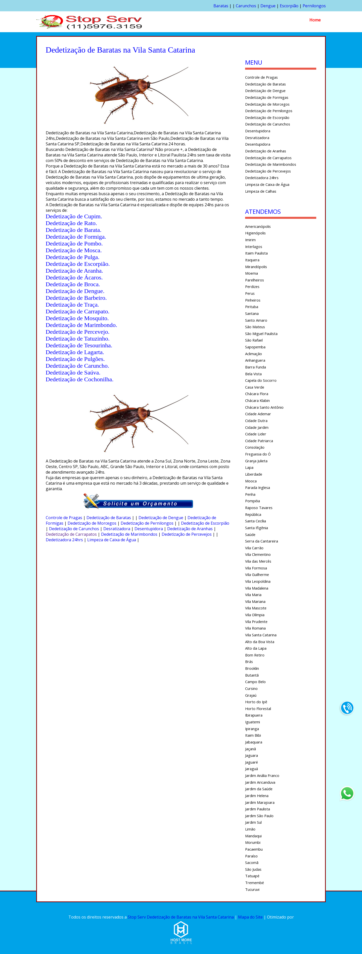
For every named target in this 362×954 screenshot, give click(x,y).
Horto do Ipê (256, 701)
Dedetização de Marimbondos (129, 534)
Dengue (268, 6)
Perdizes (252, 286)
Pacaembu (254, 849)
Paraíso (251, 855)
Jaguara (251, 755)
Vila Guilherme (257, 574)
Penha (250, 494)
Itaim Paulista (256, 253)
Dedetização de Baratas (108, 517)
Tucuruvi (252, 889)
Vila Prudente (256, 621)
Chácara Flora (256, 393)
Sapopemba (255, 346)
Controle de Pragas (64, 517)
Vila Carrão (254, 547)
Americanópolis (258, 226)
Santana (252, 313)
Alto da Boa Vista (259, 641)
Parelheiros (254, 279)
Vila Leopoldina (257, 581)
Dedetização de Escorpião (205, 523)
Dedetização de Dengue (161, 517)
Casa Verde (254, 387)
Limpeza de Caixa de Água (111, 540)
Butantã (252, 675)
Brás (249, 661)
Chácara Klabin (257, 400)
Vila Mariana (255, 601)
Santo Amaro (256, 320)
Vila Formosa (256, 567)
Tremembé (254, 882)
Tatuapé (252, 875)
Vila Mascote (255, 607)
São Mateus (255, 326)
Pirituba (251, 306)
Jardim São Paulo (259, 815)
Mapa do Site (250, 917)
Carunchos (246, 6)
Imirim (250, 239)
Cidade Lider (255, 433)
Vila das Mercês (258, 561)
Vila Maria (253, 594)
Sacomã (251, 862)
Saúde (250, 534)
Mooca (251, 480)
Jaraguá (251, 768)
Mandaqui (253, 835)
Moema (251, 273)
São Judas (253, 869)
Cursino (251, 688)
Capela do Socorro (261, 380)
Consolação (254, 447)
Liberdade (253, 474)
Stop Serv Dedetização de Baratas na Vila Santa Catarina (181, 917)
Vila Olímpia (254, 614)
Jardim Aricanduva (260, 782)
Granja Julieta (256, 460)
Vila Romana (255, 628)
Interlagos (253, 246)
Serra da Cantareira (261, 541)
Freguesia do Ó (258, 454)
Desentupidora (148, 528)
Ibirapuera (253, 715)
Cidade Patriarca (259, 440)
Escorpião (289, 6)
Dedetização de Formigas (266, 97)
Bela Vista (253, 373)
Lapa (249, 467)
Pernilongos (314, 6)
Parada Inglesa (257, 487)
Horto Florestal (258, 708)
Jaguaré (251, 762)
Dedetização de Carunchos (74, 528)
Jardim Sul (253, 822)
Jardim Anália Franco (262, 775)
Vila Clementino (258, 554)
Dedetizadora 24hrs (64, 540)
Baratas (220, 6)
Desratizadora (116, 528)
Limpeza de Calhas (260, 191)
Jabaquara (253, 741)
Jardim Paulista (257, 808)
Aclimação (253, 353)
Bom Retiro (254, 654)
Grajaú (250, 695)
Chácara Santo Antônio (264, 407)
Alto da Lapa (255, 648)
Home (315, 20)
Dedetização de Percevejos (187, 534)
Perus (250, 293)
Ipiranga (252, 728)
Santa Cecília (255, 520)
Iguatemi (252, 721)
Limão (250, 829)
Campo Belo (255, 681)
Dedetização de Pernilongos (147, 523)
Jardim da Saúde (259, 788)
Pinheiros (252, 300)
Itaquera (252, 259)
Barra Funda (255, 366)
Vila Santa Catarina (261, 634)
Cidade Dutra (256, 420)
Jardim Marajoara (260, 802)
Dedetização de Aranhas (190, 528)
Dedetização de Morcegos (92, 523)
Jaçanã (250, 748)
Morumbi (252, 842)
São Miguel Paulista (261, 333)
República (253, 514)
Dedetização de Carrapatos (71, 534)
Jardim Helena (256, 795)
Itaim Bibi (253, 735)
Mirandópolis (256, 266)
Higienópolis (255, 232)
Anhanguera (255, 360)
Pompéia (252, 500)
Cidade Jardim (256, 427)
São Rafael (254, 340)
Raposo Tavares (259, 507)
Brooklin (252, 668)
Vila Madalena (256, 588)
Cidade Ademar (258, 413)
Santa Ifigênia (256, 527)
